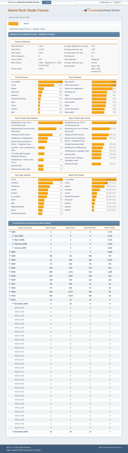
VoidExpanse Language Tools (77, 151)
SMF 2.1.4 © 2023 (12, 447)
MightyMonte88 (17, 207)
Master (68, 210)
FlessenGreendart (18, 99)
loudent (14, 109)
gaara (13, 210)
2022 (13, 264)
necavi (67, 193)
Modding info (70, 92)
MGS (13, 200)
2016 (13, 288)
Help (100, 447)
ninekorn (14, 95)
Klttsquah (95, 59)
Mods (67, 95)
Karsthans (15, 186)
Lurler (13, 85)
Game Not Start (71, 164)
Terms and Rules (108, 447)
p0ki (12, 112)
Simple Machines (25, 447)
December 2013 (21, 304)
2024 (13, 256)
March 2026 (19, 240)
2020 (13, 272)
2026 (13, 232)
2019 (13, 276)
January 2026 (20, 248)
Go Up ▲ (118, 447)
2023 (13, 260)
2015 (13, 292)
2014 (13, 296)
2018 (13, 280)
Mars (13, 102)
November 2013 (21, 432)
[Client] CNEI (16, 166)
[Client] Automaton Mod (20, 169)
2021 (13, 268)
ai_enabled (15, 82)
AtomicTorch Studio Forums (28, 10)
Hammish (15, 92)
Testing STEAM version (20, 135)
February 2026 (20, 244)
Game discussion (72, 85)
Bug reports (69, 82)
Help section (70, 102)
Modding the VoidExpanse (21, 138)
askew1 (68, 207)
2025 (13, 252)
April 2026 (18, 236)
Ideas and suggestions (74, 88)
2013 (13, 300)
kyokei (13, 88)
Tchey (13, 105)
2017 (13, 284)
